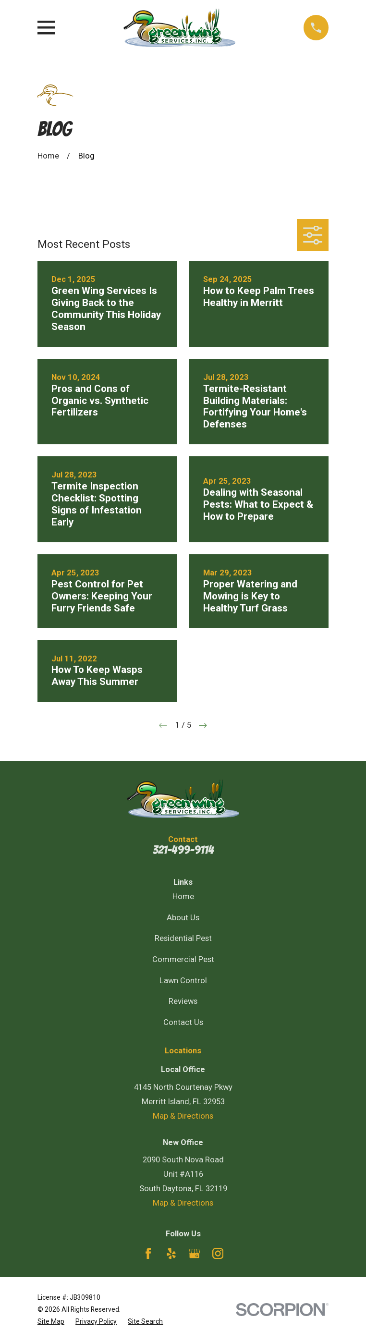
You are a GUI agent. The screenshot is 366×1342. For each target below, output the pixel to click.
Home (183, 896)
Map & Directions (183, 1116)
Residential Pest (183, 938)
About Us (183, 917)
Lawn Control (183, 980)
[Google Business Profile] (194, 1253)
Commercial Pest (183, 959)
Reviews (183, 1001)
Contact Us (183, 1022)
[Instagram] (217, 1253)
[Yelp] (171, 1253)
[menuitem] (50, 1322)
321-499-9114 (183, 849)
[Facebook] (148, 1253)
